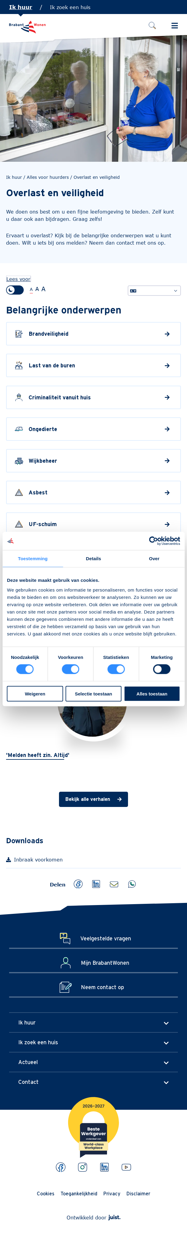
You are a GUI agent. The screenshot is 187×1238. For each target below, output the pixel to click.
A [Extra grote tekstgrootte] (43, 288)
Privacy (111, 1193)
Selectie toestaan (93, 693)
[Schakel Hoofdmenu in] (174, 25)
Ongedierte (43, 429)
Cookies (45, 1193)
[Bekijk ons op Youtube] (126, 1167)
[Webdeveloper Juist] (114, 1217)
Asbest (38, 492)
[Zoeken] (152, 25)
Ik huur (20, 7)
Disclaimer (138, 1193)
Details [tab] (93, 558)
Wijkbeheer (43, 461)
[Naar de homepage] (27, 27)
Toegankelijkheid (79, 1193)
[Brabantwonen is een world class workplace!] (93, 1112)
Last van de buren (52, 366)
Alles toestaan (152, 693)
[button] (78, 884)
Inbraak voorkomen (44, 861)
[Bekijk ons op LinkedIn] (104, 1167)
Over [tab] (154, 558)
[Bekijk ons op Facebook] (60, 1167)
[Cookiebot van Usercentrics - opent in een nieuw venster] (153, 541)
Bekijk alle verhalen (87, 799)
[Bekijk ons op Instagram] (82, 1167)
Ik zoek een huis (70, 7)
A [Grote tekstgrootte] (37, 288)
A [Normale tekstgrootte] (31, 289)
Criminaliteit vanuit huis (60, 397)
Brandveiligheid (48, 334)
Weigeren (35, 693)
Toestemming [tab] (33, 558)
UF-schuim (43, 524)
